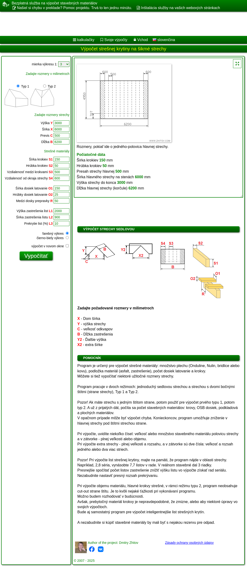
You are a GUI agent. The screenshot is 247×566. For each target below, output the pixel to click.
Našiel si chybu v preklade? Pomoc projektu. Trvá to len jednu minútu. (74, 8)
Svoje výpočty (115, 40)
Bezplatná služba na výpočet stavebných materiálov (54, 3)
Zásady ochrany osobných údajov (189, 543)
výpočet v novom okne (50, 246)
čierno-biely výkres (53, 238)
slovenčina (164, 40)
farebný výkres (55, 233)
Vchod (142, 40)
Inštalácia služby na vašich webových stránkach (180, 8)
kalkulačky (85, 40)
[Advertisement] (119, 23)
